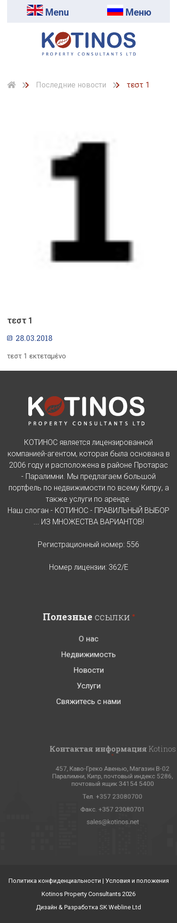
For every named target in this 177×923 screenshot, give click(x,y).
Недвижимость (88, 668)
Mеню (129, 12)
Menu (48, 12)
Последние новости (71, 84)
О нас (88, 655)
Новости (88, 682)
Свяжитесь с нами (88, 710)
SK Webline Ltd (120, 907)
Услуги (88, 696)
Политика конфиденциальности (55, 880)
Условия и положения (137, 880)
